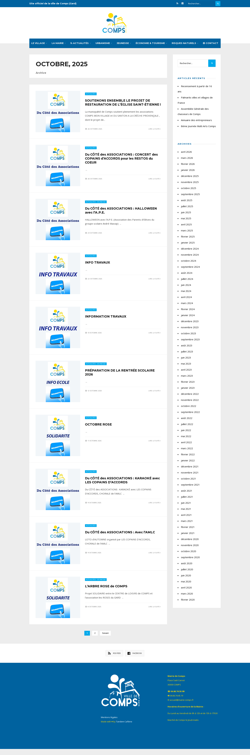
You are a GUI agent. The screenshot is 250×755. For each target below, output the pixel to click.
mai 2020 (186, 582)
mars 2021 (187, 522)
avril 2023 (186, 370)
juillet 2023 (187, 352)
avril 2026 (186, 152)
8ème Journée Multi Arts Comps (198, 127)
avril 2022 (186, 443)
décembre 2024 (190, 249)
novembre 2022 (190, 401)
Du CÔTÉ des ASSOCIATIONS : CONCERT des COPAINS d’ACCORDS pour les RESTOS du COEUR (121, 161)
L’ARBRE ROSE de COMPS (107, 592)
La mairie (58, 44)
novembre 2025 (190, 183)
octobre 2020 (188, 552)
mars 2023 (187, 376)
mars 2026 (187, 159)
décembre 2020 (190, 540)
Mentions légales (109, 723)
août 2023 (186, 346)
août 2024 (186, 274)
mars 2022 (187, 449)
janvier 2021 (188, 534)
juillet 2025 (187, 207)
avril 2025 (186, 225)
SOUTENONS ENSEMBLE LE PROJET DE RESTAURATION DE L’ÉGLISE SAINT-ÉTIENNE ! (119, 105)
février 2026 (188, 165)
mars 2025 (187, 231)
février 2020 (188, 600)
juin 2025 (186, 213)
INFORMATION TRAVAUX (106, 320)
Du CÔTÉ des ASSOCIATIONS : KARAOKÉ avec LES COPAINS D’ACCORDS (119, 485)
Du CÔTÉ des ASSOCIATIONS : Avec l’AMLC (121, 538)
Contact (210, 44)
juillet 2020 (187, 570)
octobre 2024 (188, 261)
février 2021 (188, 528)
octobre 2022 (188, 407)
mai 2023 (186, 364)
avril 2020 (186, 588)
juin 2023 (186, 358)
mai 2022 (186, 437)
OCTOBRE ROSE (99, 429)
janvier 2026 (188, 171)
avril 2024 (186, 298)
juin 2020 (186, 576)
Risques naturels (184, 44)
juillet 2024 (187, 280)
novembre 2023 (190, 328)
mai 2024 (186, 292)
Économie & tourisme (150, 44)
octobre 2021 (188, 479)
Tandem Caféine (124, 727)
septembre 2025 (190, 195)
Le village (38, 44)
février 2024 (188, 310)
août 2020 (186, 564)
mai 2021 (186, 510)
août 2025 (186, 201)
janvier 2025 (188, 243)
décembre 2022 (190, 395)
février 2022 (188, 455)
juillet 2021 (187, 497)
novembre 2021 (190, 473)
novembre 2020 (190, 546)
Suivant (105, 639)
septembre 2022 (190, 413)
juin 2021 (186, 503)
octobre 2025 (188, 189)
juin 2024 (186, 286)
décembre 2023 (190, 322)
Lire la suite (154, 134)
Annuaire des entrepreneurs (196, 121)
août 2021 (186, 491)
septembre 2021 (190, 485)
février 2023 (188, 382)
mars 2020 (187, 594)
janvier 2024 (188, 316)
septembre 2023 (190, 340)
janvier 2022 (188, 461)
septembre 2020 (190, 558)
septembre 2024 (190, 267)
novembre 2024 (190, 255)
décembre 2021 (190, 467)
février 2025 (188, 237)
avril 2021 (186, 516)
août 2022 (186, 419)
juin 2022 (186, 431)
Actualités (79, 44)
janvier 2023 (188, 388)
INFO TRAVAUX (98, 266)
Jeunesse (123, 44)
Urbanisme (103, 44)
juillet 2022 (187, 425)
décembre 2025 (190, 177)
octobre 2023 (188, 334)
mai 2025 (186, 219)
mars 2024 (187, 304)
